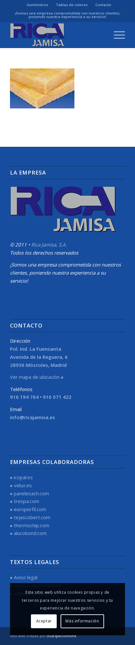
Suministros (37, 4)
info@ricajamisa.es (32, 417)
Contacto (103, 4)
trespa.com (26, 501)
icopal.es (23, 477)
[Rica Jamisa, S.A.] (56, 35)
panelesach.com (31, 493)
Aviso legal (25, 577)
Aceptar (44, 621)
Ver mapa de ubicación (35, 377)
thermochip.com (31, 525)
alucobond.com (30, 533)
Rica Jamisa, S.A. (49, 244)
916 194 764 (24, 397)
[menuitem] (38, 4)
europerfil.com (30, 509)
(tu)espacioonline (61, 635)
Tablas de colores (72, 4)
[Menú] (116, 35)
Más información (82, 621)
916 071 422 (57, 397)
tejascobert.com (32, 517)
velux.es (23, 485)
